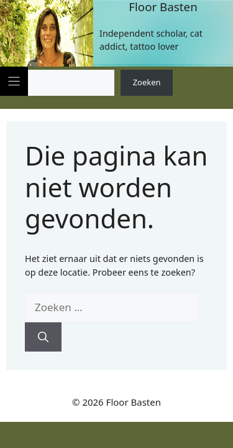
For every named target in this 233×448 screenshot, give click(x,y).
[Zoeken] (43, 337)
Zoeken (147, 82)
